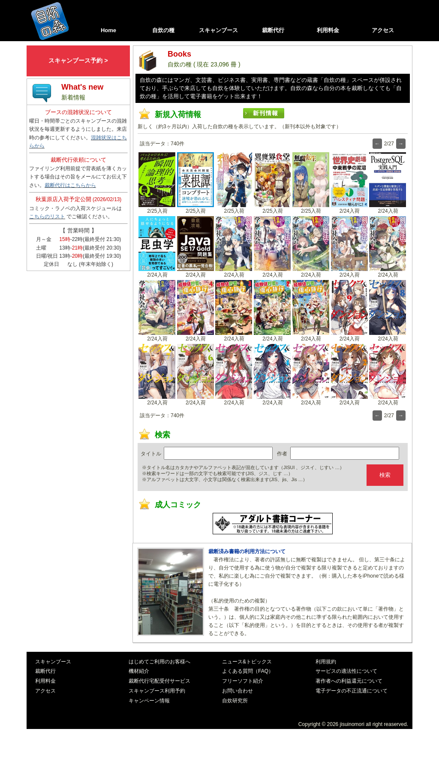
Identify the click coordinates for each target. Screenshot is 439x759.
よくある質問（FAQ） (248, 671)
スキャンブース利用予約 (157, 691)
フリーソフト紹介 (242, 681)
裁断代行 (273, 30)
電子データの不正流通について (352, 691)
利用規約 (326, 662)
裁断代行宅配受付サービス (159, 681)
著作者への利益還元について (349, 681)
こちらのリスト (47, 217)
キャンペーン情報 (149, 701)
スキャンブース (218, 30)
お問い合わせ (237, 691)
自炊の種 (163, 30)
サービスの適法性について (346, 671)
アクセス (383, 30)
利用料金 (328, 30)
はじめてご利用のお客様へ (159, 662)
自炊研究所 (235, 701)
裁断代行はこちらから (70, 185)
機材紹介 (139, 671)
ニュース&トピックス (247, 662)
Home (108, 30)
